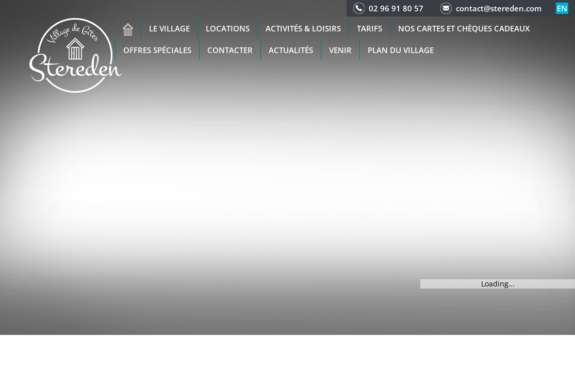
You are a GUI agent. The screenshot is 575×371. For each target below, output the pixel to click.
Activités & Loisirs (303, 28)
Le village (169, 28)
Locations (228, 28)
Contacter (230, 50)
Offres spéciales (157, 50)
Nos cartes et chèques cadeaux (464, 28)
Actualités (291, 50)
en (562, 8)
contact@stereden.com (498, 8)
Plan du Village (401, 50)
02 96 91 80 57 (396, 8)
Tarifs (369, 28)
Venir (340, 50)
